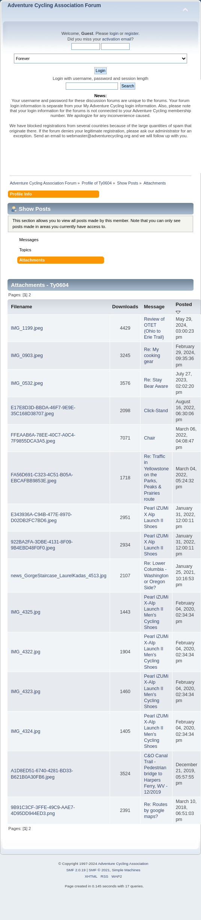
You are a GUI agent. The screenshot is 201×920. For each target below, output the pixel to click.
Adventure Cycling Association (123, 863)
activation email (116, 39)
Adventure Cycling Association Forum (54, 5)
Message (154, 306)
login (114, 33)
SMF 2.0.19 (76, 870)
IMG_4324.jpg (25, 731)
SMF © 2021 (99, 870)
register (132, 33)
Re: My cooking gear (152, 355)
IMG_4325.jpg (25, 612)
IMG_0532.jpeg (27, 383)
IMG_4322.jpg (25, 651)
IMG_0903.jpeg (27, 355)
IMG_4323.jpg (25, 691)
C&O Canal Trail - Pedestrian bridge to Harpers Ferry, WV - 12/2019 (156, 774)
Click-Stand (156, 410)
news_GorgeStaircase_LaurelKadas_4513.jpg (58, 575)
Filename (21, 306)
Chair (149, 438)
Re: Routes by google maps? (155, 810)
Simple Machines (126, 870)
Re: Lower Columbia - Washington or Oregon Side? (156, 575)
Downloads (125, 306)
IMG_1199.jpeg (27, 328)
